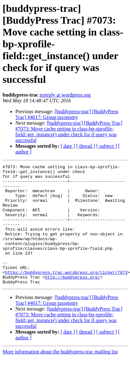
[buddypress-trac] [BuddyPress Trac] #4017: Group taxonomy (66, 114)
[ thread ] (85, 146)
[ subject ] (106, 146)
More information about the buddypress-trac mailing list (60, 375)
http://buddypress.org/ (72, 300)
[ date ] (68, 146)
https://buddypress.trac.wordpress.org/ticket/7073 (66, 294)
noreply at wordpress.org (65, 95)
